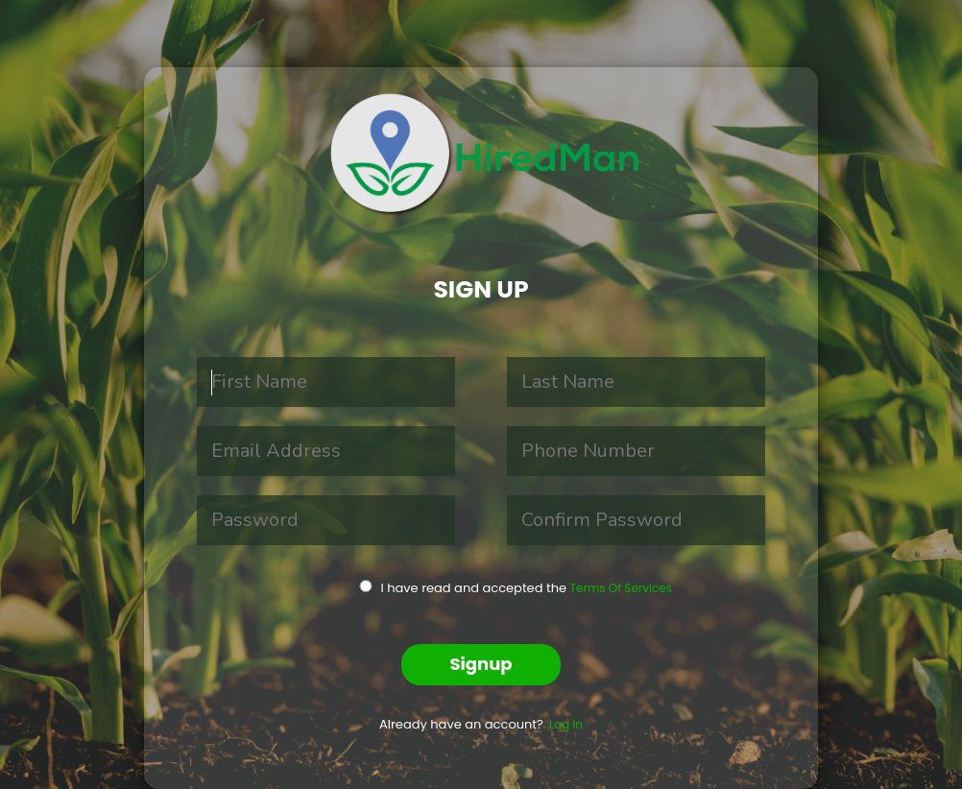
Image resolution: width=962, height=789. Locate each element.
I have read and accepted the (491, 588)
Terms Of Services (621, 588)
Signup (480, 664)
